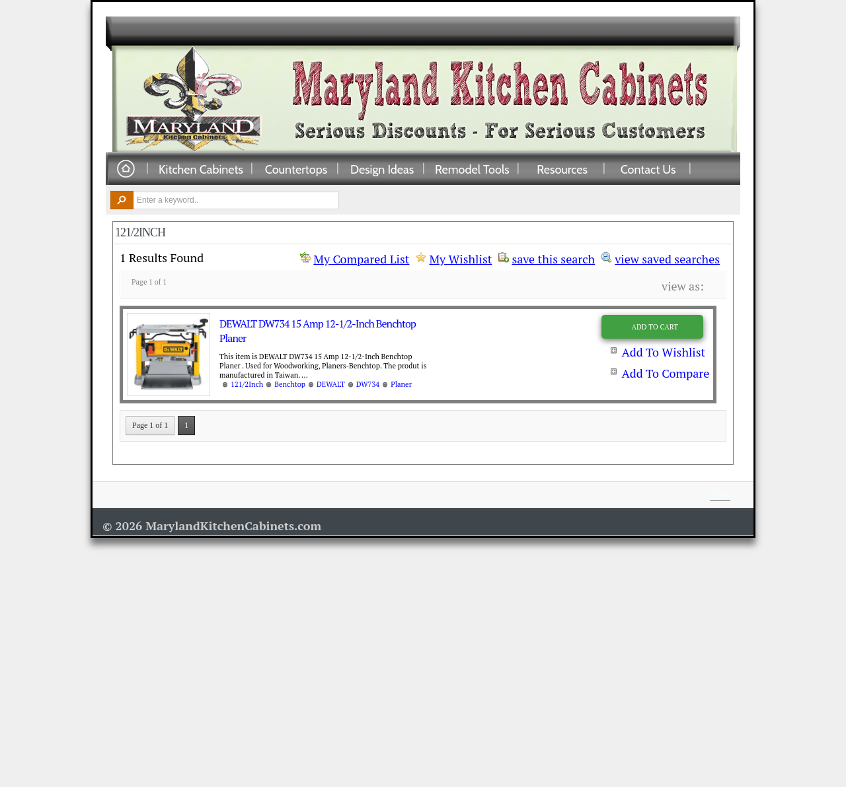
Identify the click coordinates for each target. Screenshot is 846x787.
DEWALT (331, 384)
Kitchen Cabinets (201, 169)
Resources (562, 169)
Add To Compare (665, 373)
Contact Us (648, 169)
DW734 (367, 384)
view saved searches (667, 257)
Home (125, 169)
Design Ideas (382, 169)
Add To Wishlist (663, 352)
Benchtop (289, 384)
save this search (553, 257)
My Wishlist (460, 259)
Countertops (296, 169)
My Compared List (361, 259)
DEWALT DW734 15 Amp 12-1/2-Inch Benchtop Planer (317, 330)
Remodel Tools (472, 169)
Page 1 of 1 (150, 425)
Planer (401, 384)
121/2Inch (247, 384)
